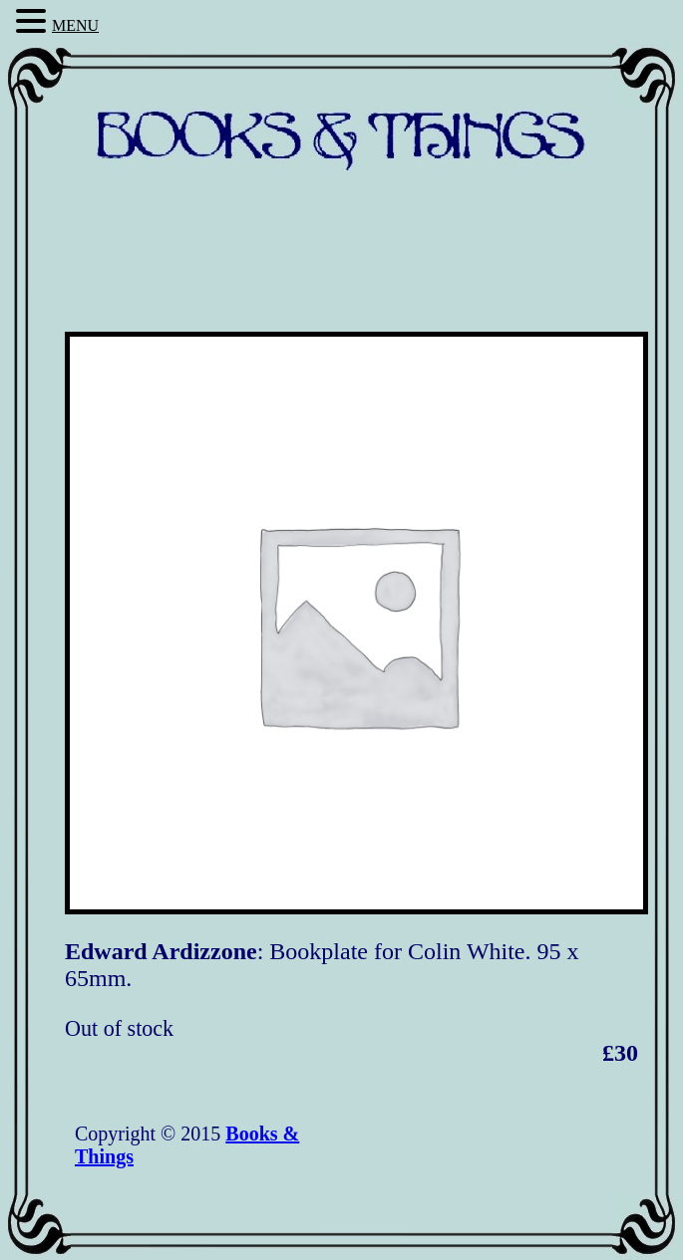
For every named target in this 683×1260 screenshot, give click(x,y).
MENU (75, 25)
